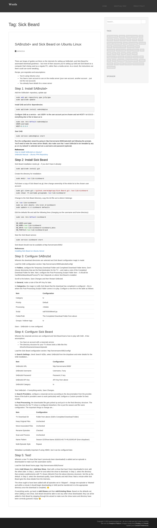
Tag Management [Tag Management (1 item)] (131, 60)
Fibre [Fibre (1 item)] (129, 40)
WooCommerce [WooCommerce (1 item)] (138, 64)
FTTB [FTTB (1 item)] (134, 40)
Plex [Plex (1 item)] (128, 53)
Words (13, 4)
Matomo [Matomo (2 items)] (135, 50)
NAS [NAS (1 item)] (142, 50)
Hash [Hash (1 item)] (125, 43)
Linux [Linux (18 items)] (129, 50)
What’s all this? (120, 6)
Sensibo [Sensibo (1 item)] (121, 57)
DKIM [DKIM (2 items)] (116, 40)
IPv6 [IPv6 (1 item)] (137, 47)
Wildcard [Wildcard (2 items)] (128, 64)
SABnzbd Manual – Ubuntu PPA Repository (31, 155)
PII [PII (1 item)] (118, 53)
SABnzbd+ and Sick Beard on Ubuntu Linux (48, 44)
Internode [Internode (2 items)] (131, 47)
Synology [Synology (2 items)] (121, 60)
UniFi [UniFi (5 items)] (116, 64)
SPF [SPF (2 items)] (141, 57)
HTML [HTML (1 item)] (110, 47)
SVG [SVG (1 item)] (114, 60)
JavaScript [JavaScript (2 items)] (111, 50)
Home (104, 6)
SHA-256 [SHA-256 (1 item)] (129, 57)
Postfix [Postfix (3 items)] (134, 53)
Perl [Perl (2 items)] (114, 53)
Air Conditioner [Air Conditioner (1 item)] (112, 36)
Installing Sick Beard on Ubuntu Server (29, 251)
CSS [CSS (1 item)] (140, 36)
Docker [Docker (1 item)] (122, 40)
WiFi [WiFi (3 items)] (121, 64)
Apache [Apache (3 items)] (121, 36)
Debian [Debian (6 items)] (110, 40)
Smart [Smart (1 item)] (136, 57)
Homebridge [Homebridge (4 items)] (133, 43)
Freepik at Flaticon (115, 523)
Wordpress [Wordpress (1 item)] (111, 67)
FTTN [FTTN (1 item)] (140, 40)
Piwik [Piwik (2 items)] (123, 53)
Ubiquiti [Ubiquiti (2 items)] (142, 60)
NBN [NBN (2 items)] (109, 53)
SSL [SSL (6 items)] (109, 60)
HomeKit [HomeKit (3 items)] (142, 43)
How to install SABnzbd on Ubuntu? (28, 152)
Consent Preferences (141, 525)
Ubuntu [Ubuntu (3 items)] (110, 64)
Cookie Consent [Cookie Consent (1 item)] (132, 36)
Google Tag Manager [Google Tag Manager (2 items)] (114, 43)
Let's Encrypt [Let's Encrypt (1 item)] (121, 50)
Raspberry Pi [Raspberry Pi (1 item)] (112, 57)
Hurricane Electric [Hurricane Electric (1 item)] (119, 47)
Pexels (146, 523)
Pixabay (138, 523)
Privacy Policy (139, 6)
